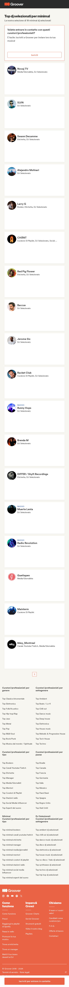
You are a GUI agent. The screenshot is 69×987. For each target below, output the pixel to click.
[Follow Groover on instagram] (3, 896)
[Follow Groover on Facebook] (8, 896)
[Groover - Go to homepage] (34, 890)
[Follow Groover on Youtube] (12, 896)
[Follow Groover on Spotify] (17, 896)
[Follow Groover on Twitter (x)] (21, 896)
